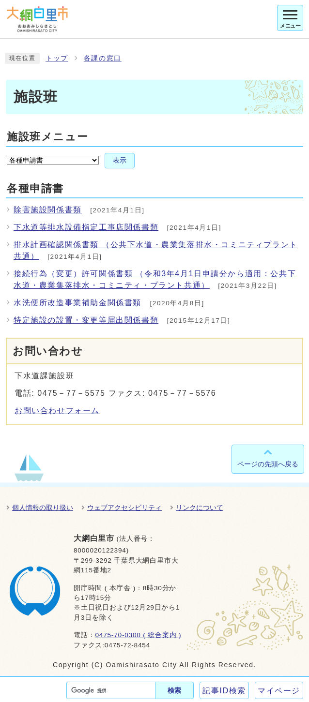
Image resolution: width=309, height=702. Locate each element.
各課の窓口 (103, 58)
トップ (57, 58)
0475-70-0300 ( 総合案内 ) (138, 635)
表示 (119, 160)
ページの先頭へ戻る (267, 464)
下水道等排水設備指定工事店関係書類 (86, 227)
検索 (174, 690)
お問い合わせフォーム (57, 410)
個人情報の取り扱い (42, 507)
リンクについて (199, 507)
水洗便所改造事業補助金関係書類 (77, 303)
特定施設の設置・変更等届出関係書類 (86, 320)
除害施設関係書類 (48, 210)
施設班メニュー (47, 137)
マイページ (279, 691)
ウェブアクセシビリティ (124, 507)
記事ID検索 (224, 691)
